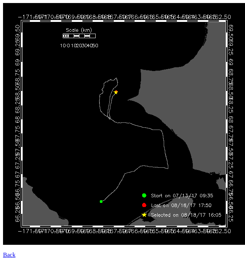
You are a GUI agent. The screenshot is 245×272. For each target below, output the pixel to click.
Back (9, 255)
